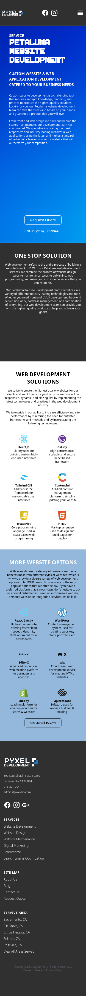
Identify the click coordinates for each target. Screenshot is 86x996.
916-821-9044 (12, 787)
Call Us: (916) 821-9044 (41, 231)
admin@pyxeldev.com (17, 792)
